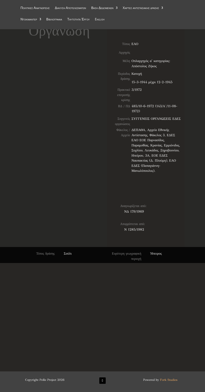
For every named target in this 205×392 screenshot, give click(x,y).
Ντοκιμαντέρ (28, 20)
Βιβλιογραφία (54, 20)
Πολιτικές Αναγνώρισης (35, 8)
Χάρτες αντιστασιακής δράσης (141, 8)
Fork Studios (168, 380)
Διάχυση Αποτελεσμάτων (70, 8)
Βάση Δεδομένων (102, 8)
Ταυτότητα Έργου (78, 20)
